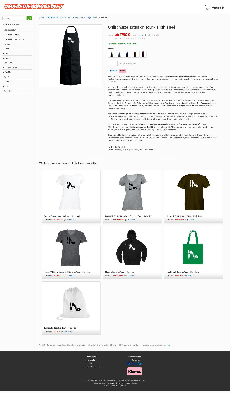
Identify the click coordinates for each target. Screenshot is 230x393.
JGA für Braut (65, 19)
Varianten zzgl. (55, 221)
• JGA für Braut (12, 36)
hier (167, 347)
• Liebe (6, 83)
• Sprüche (7, 92)
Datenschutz (91, 361)
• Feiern (6, 50)
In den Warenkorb (128, 65)
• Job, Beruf (8, 64)
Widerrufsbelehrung (91, 368)
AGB (91, 365)
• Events (6, 45)
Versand (142, 37)
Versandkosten (134, 358)
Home (41, 19)
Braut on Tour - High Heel (84, 19)
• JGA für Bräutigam (15, 41)
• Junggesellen (9, 31)
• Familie (7, 73)
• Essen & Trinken (10, 69)
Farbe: (111, 50)
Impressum (91, 358)
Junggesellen (52, 19)
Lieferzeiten (135, 361)
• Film (5, 88)
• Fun (5, 55)
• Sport (6, 78)
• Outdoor (7, 59)
